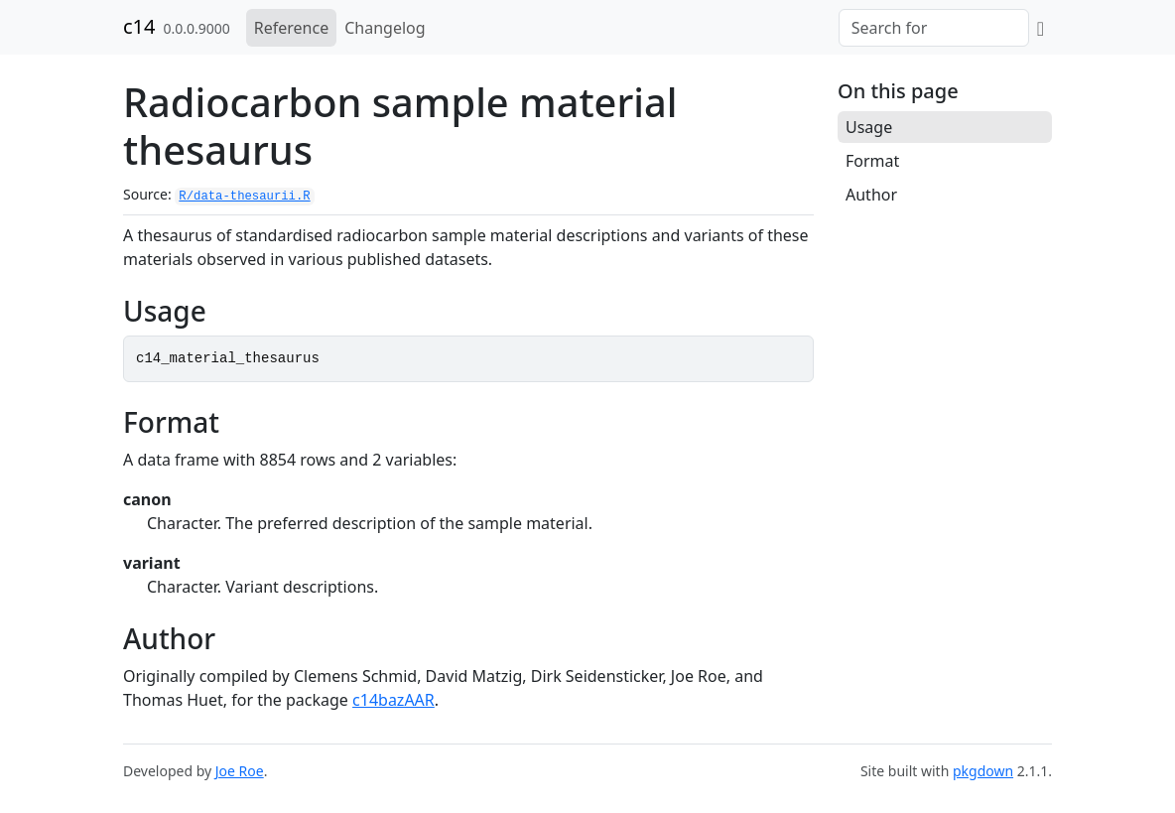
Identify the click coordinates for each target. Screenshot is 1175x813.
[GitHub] (1040, 28)
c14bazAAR (393, 700)
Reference (291, 28)
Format (872, 161)
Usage (869, 127)
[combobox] (934, 28)
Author (871, 194)
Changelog (384, 28)
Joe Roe (239, 770)
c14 (139, 26)
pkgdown (983, 770)
